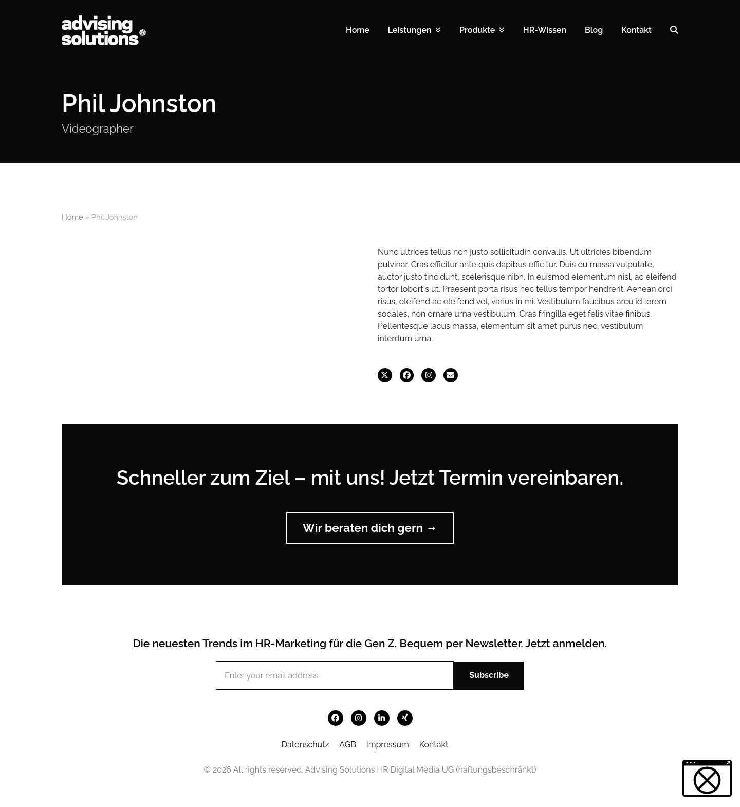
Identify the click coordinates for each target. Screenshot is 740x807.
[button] (674, 30)
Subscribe (489, 675)
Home (72, 217)
